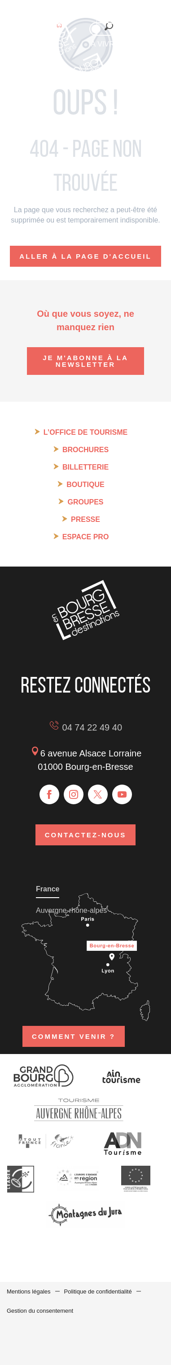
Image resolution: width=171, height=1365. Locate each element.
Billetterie (85, 467)
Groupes (85, 502)
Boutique (85, 484)
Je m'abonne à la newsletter (85, 361)
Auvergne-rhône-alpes (71, 910)
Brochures (85, 450)
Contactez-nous (86, 835)
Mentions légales (29, 1291)
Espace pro (85, 537)
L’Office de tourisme (85, 432)
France (47, 889)
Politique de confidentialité (98, 1291)
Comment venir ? (73, 1036)
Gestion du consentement (40, 1310)
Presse (85, 519)
